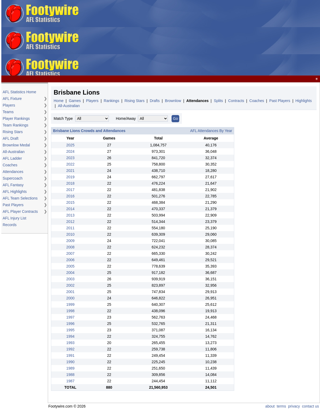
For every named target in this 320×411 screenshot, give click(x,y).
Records (9, 225)
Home (58, 101)
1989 (70, 368)
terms (281, 406)
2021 (70, 170)
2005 (70, 266)
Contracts (236, 101)
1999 (70, 304)
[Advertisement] (205, 38)
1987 (70, 381)
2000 (70, 298)
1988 (70, 374)
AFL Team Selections (20, 198)
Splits (218, 101)
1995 (70, 330)
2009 (70, 241)
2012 (70, 221)
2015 (70, 202)
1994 (70, 336)
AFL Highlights (15, 191)
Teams (8, 112)
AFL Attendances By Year (211, 131)
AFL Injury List (14, 218)
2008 (70, 247)
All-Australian (13, 152)
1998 (70, 311)
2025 (70, 145)
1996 (70, 323)
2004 (70, 272)
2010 (70, 234)
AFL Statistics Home (19, 92)
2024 (70, 151)
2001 (70, 292)
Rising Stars (13, 132)
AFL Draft (10, 138)
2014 (70, 209)
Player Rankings (16, 118)
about (270, 406)
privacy (294, 406)
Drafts (155, 101)
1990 (70, 362)
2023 (70, 158)
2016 (70, 196)
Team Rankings (15, 125)
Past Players (13, 205)
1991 (70, 355)
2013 (70, 215)
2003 (70, 279)
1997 (70, 317)
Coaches (10, 165)
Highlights (303, 101)
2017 (70, 190)
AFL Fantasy (13, 185)
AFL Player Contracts (20, 211)
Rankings (111, 101)
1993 (70, 343)
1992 (70, 349)
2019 (70, 177)
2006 (70, 260)
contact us (310, 406)
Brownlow (173, 101)
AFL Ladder (12, 158)
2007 (70, 253)
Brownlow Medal (16, 145)
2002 (70, 285)
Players (9, 105)
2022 (70, 164)
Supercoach (13, 178)
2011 (70, 228)
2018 (70, 183)
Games (75, 101)
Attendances (13, 172)
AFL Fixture (12, 98)
